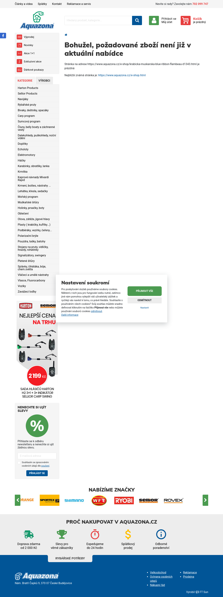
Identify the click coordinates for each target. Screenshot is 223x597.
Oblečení (23, 213)
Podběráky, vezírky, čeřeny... (35, 230)
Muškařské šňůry (28, 202)
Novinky (25, 45)
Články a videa (24, 4)
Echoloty (23, 149)
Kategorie (25, 80)
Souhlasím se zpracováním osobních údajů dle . (36, 464)
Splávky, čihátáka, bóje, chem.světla (32, 268)
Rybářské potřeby (70, 557)
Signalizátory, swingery (32, 255)
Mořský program (28, 196)
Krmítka (23, 171)
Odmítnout (144, 300)
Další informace (69, 314)
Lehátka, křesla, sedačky (33, 191)
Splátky (42, 4)
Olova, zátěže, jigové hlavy (34, 219)
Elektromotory (26, 155)
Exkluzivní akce (29, 61)
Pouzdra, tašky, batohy (31, 241)
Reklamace (190, 572)
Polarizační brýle (28, 235)
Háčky (21, 160)
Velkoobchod (158, 572)
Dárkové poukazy (30, 69)
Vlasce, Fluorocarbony (31, 280)
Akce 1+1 (26, 53)
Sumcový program (29, 121)
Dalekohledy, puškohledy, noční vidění (37, 137)
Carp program (26, 116)
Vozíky (22, 286)
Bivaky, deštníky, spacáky (33, 110)
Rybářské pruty (27, 104)
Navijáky (23, 99)
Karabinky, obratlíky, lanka (33, 166)
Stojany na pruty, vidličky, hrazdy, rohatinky (33, 248)
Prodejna (188, 576)
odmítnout (96, 311)
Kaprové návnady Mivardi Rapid (33, 179)
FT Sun (201, 592)
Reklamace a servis (79, 4)
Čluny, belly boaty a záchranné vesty (36, 128)
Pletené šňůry (26, 261)
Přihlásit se (37, 473)
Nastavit (144, 307)
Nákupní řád (157, 585)
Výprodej (25, 37)
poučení (45, 465)
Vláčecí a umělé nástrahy (33, 275)
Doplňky (23, 143)
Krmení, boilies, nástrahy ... (34, 185)
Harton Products (28, 88)
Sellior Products (27, 93)
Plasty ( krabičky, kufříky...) (34, 224)
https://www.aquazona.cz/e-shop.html (122, 75)
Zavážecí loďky (27, 291)
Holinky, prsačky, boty (31, 208)
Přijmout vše (144, 291)
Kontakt (57, 4)
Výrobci (44, 80)
